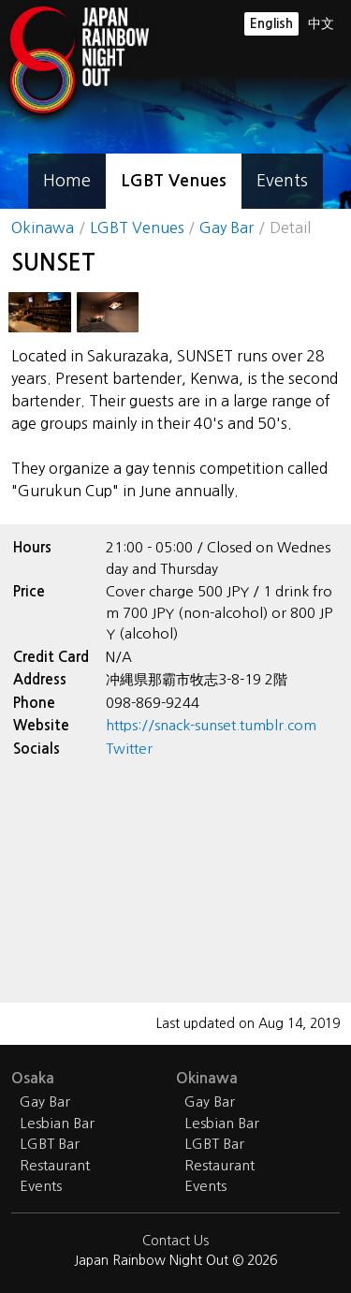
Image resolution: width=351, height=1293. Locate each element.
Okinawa (42, 227)
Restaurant (55, 1165)
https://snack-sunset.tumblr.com (211, 725)
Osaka (32, 1078)
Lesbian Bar (57, 1123)
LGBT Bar (50, 1144)
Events (282, 180)
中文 (321, 23)
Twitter (129, 749)
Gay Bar (226, 227)
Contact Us (175, 1240)
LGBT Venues (174, 180)
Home (67, 180)
